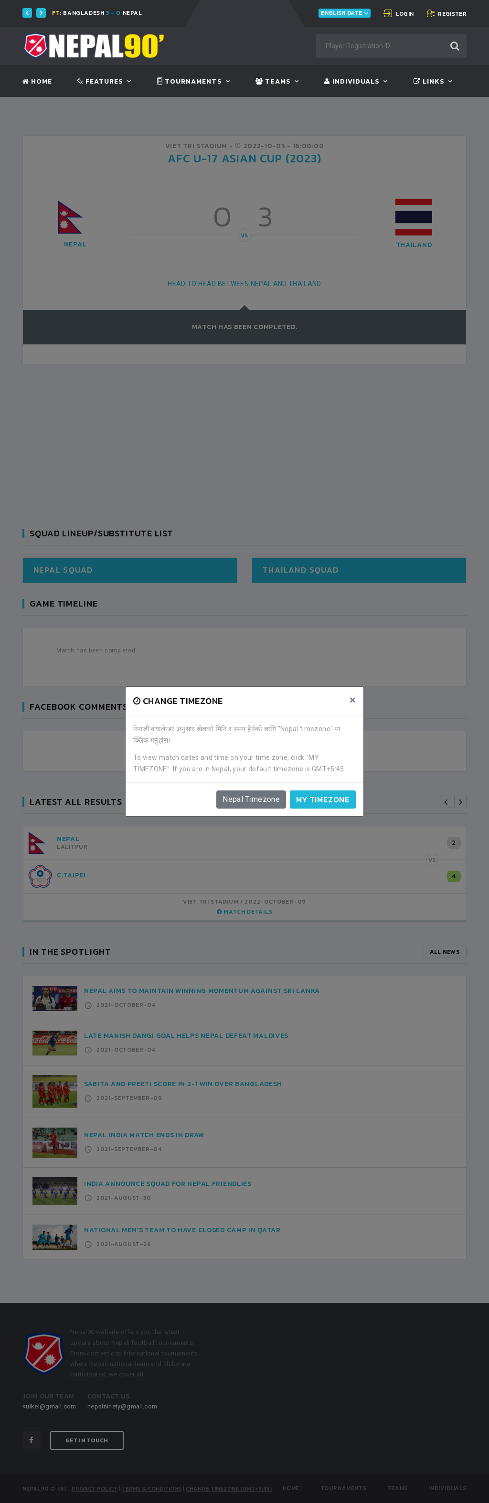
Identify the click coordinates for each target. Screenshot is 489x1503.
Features (100, 81)
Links (429, 81)
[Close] (352, 700)
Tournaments (189, 81)
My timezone (323, 799)
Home (37, 81)
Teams (272, 81)
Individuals (352, 81)
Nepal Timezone (251, 799)
